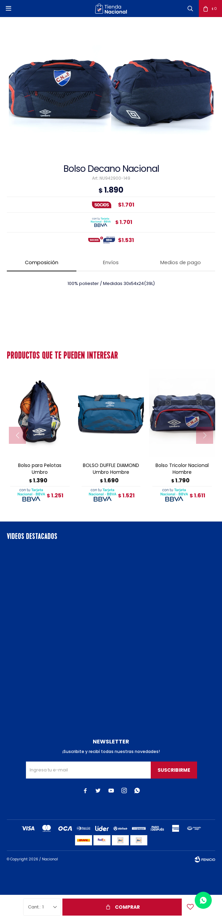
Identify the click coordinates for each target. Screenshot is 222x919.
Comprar (127, 907)
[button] (190, 8)
